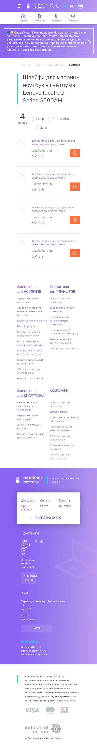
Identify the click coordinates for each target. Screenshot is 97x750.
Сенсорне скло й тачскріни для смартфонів (27, 406)
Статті (44, 506)
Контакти (65, 506)
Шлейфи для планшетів (63, 348)
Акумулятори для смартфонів (27, 417)
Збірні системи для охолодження (28, 371)
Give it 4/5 (33, 641)
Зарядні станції (58, 411)
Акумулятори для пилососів (60, 404)
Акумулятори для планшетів (60, 300)
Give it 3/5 (30, 641)
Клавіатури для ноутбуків (32, 320)
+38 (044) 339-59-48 (25, 548)
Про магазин (26, 507)
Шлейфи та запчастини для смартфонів (30, 436)
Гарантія (65, 500)
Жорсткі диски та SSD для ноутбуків (30, 362)
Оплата (45, 500)
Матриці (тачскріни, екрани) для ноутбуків (30, 343)
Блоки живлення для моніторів (62, 447)
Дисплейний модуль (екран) (29, 426)
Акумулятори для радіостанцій (60, 438)
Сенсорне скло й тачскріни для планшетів (64, 332)
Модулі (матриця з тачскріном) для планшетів (60, 321)
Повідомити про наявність (75, 153)
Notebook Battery (29, 480)
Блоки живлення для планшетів (62, 309)
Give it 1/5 (22, 641)
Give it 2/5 (26, 641)
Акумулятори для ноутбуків (27, 300)
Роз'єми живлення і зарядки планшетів (61, 341)
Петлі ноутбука (26, 326)
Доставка (27, 500)
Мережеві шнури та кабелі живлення (61, 428)
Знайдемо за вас (48, 518)
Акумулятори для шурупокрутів (60, 456)
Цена (43, 127)
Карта (36, 628)
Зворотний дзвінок (30, 578)
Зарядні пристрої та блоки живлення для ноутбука (29, 311)
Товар (40, 119)
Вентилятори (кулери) (30, 378)
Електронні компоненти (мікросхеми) (64, 419)
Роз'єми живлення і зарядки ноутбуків (28, 334)
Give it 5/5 (37, 641)
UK (65, 6)
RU (72, 6)
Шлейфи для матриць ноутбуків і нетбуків (29, 352)
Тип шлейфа (60, 119)
